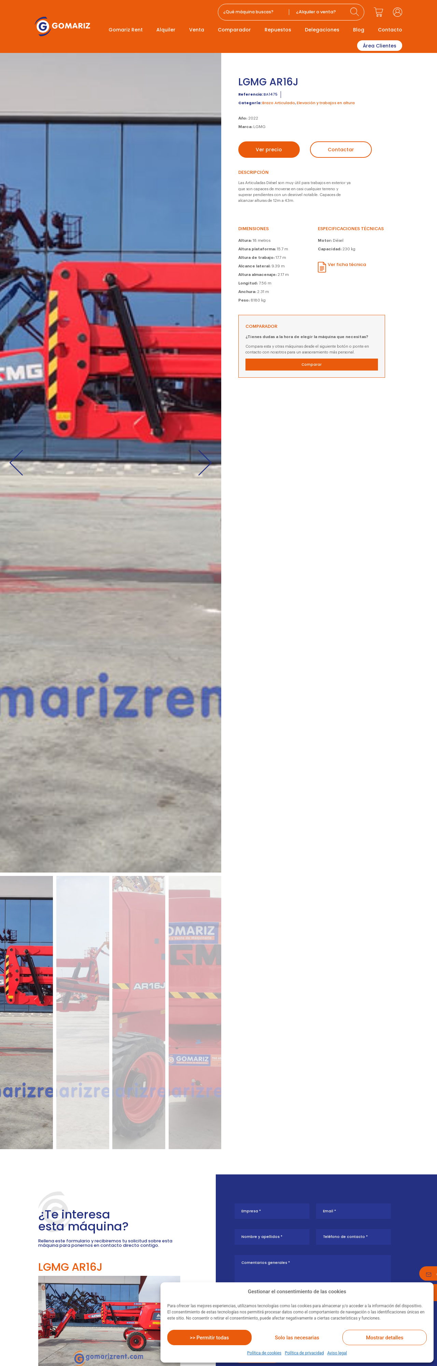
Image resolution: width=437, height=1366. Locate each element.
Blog (358, 29)
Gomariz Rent (126, 29)
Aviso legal (337, 1353)
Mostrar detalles (384, 1338)
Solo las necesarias (297, 1338)
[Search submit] (355, 12)
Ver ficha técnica (347, 264)
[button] (16, 462)
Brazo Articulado (278, 103)
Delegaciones (322, 29)
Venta (196, 29)
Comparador (234, 29)
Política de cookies (264, 1353)
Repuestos (278, 29)
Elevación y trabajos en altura (326, 103)
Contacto (390, 29)
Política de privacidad (304, 1353)
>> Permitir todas (209, 1338)
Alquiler (165, 29)
